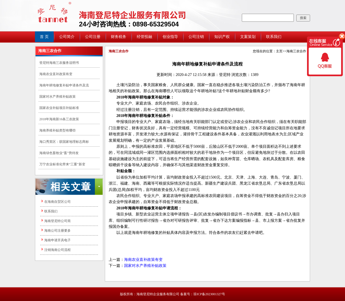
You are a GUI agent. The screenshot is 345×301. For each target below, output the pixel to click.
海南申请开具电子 (57, 240)
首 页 (44, 37)
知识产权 (222, 37)
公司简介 (67, 37)
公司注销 (196, 37)
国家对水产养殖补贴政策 (57, 96)
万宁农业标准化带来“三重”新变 (62, 164)
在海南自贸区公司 (57, 202)
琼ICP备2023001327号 (209, 294)
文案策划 (248, 37)
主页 (279, 51)
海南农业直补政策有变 (55, 74)
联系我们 (273, 37)
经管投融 (144, 37)
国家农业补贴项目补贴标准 (59, 108)
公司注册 (92, 37)
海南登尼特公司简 (57, 221)
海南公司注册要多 (57, 230)
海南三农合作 (296, 51)
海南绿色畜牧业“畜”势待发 (59, 153)
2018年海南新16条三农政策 (59, 119)
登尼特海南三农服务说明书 (59, 63)
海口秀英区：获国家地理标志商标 (64, 142)
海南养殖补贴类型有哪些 (57, 130)
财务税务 (118, 37)
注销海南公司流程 (57, 250)
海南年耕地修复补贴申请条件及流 (64, 85)
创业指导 (170, 37)
